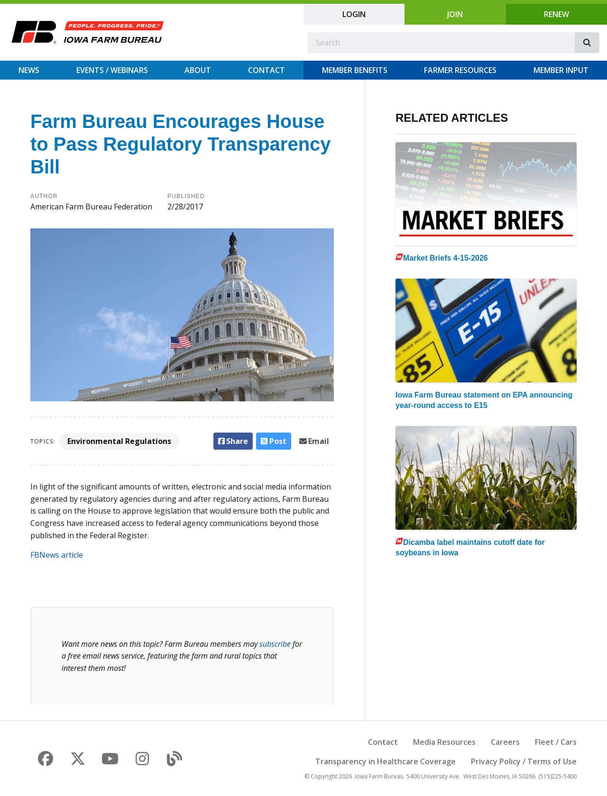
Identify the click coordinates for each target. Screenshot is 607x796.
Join (455, 14)
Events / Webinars (112, 70)
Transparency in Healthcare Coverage (385, 761)
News (28, 70)
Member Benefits (354, 70)
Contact (266, 70)
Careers (505, 742)
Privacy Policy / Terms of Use (524, 761)
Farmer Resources (460, 70)
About (197, 70)
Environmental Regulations (119, 441)
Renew (556, 14)
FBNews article (56, 555)
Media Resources (444, 742)
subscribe (275, 644)
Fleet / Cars (556, 742)
